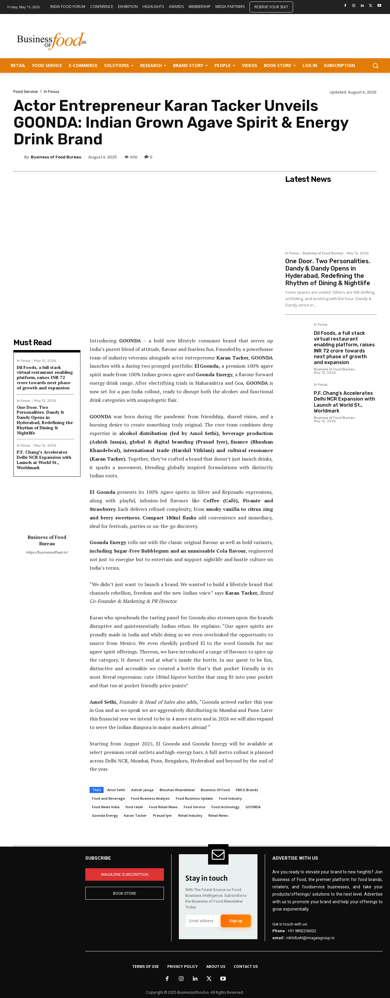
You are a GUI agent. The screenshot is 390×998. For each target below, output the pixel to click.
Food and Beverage (108, 798)
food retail (134, 807)
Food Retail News (163, 807)
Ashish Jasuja (142, 789)
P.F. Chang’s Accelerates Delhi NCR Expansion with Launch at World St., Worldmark (44, 459)
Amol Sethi (116, 789)
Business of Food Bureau (56, 157)
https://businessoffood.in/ (47, 552)
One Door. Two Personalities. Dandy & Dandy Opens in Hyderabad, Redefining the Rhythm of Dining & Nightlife (45, 420)
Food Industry (230, 798)
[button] (375, 65)
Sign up (235, 921)
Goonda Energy (105, 815)
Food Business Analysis (150, 798)
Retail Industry (190, 815)
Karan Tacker (135, 815)
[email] (203, 921)
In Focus (51, 92)
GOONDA (253, 807)
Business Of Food (215, 789)
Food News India (105, 807)
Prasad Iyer (162, 815)
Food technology (225, 807)
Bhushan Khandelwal (177, 789)
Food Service (25, 92)
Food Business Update (194, 798)
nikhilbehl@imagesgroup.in (310, 937)
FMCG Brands (247, 789)
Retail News (218, 815)
